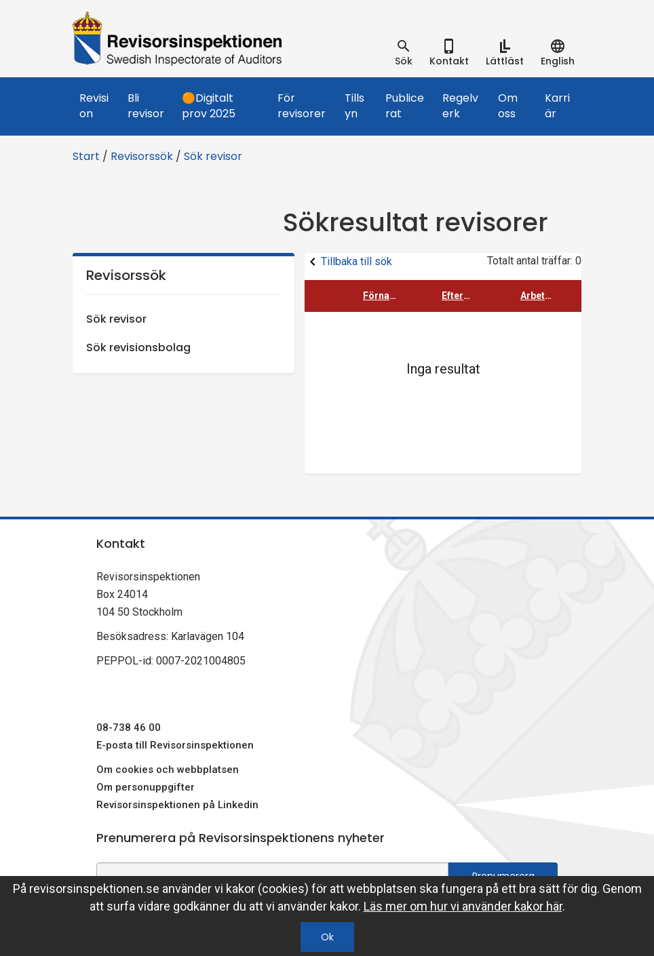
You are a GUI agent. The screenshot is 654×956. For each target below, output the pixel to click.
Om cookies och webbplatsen (167, 769)
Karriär (557, 105)
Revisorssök (142, 156)
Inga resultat (443, 369)
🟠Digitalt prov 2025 (208, 105)
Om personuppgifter (145, 787)
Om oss (508, 105)
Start (86, 156)
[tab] (403, 53)
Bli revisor (146, 105)
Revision (94, 105)
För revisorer (301, 105)
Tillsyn (354, 105)
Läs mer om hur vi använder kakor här (463, 906)
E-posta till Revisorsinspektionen (175, 745)
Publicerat (404, 105)
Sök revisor (213, 156)
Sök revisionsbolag (138, 347)
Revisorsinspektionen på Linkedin (177, 805)
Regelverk (460, 105)
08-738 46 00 (128, 727)
